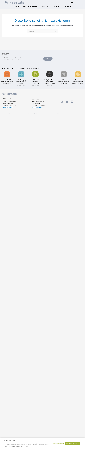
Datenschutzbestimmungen (51, 113)
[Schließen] (83, 443)
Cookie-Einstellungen (58, 443)
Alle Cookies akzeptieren (72, 443)
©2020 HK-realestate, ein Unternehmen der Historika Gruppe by (19, 113)
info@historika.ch (8, 107)
